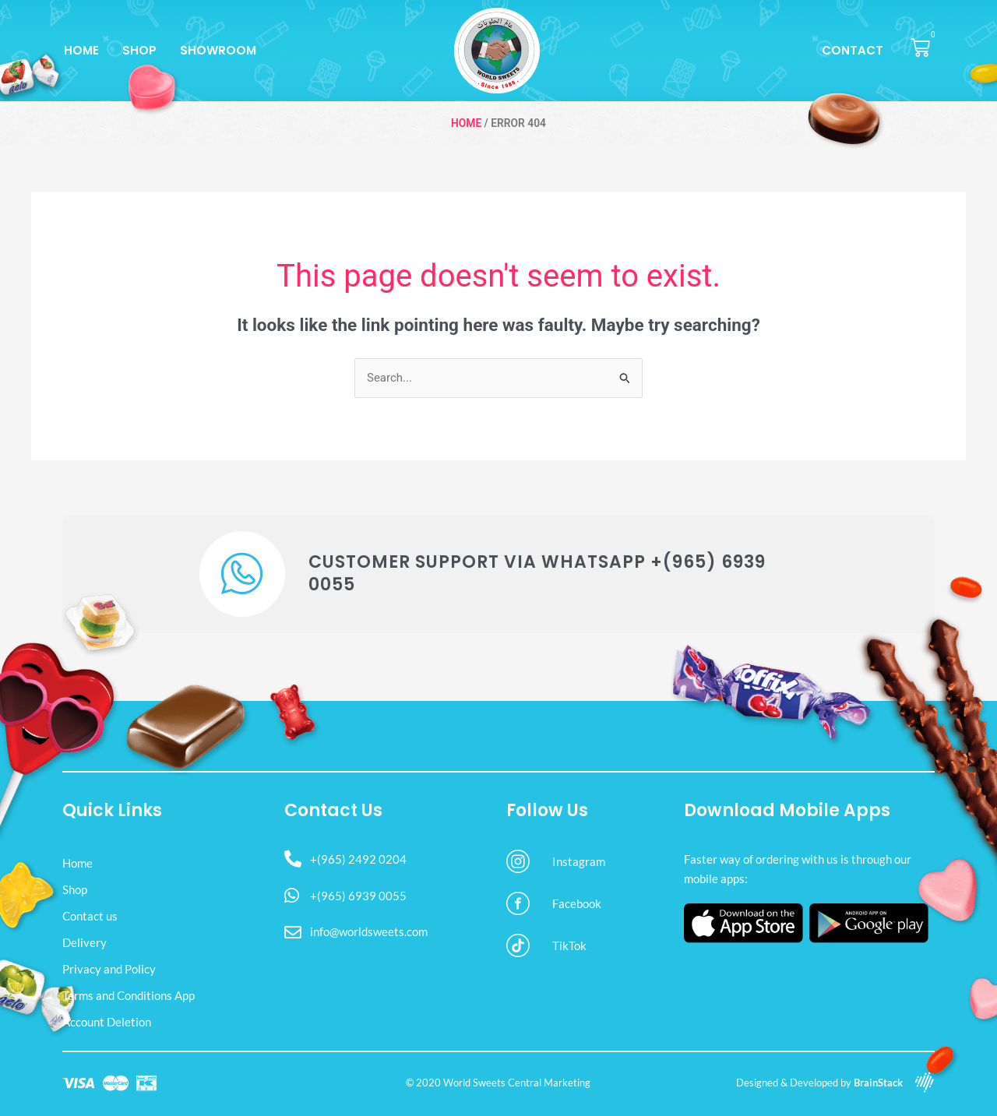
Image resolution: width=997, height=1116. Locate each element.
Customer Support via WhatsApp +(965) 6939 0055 (537, 573)
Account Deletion (106, 1022)
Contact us (90, 916)
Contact (852, 50)
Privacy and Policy (109, 969)
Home (81, 50)
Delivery (84, 942)
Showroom (218, 50)
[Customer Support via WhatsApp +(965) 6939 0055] (242, 574)
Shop (139, 50)
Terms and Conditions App (128, 995)
